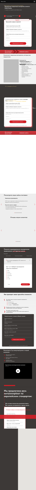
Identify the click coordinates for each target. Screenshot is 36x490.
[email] (18, 38)
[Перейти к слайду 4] (18, 241)
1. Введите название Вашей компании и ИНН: (12, 103)
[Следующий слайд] (34, 211)
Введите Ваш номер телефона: (9, 335)
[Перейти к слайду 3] (17, 241)
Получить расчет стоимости (18, 43)
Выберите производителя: (8, 318)
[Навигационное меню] (34, 1)
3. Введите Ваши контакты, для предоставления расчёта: (15, 34)
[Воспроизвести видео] (18, 371)
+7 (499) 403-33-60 (15, 304)
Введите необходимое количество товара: (11, 325)
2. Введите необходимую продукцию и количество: (14, 29)
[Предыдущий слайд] (1, 211)
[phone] (18, 40)
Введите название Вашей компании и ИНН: (11, 328)
